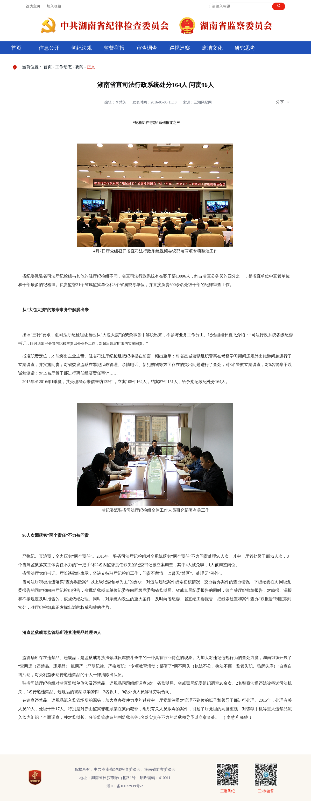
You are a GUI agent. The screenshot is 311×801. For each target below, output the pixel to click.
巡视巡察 (179, 48)
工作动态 (63, 67)
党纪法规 (81, 48)
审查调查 (147, 48)
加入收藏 (54, 6)
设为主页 (33, 6)
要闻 (79, 67)
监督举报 (114, 48)
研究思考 (245, 48)
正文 (91, 67)
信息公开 (49, 48)
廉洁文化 (212, 48)
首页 (16, 48)
